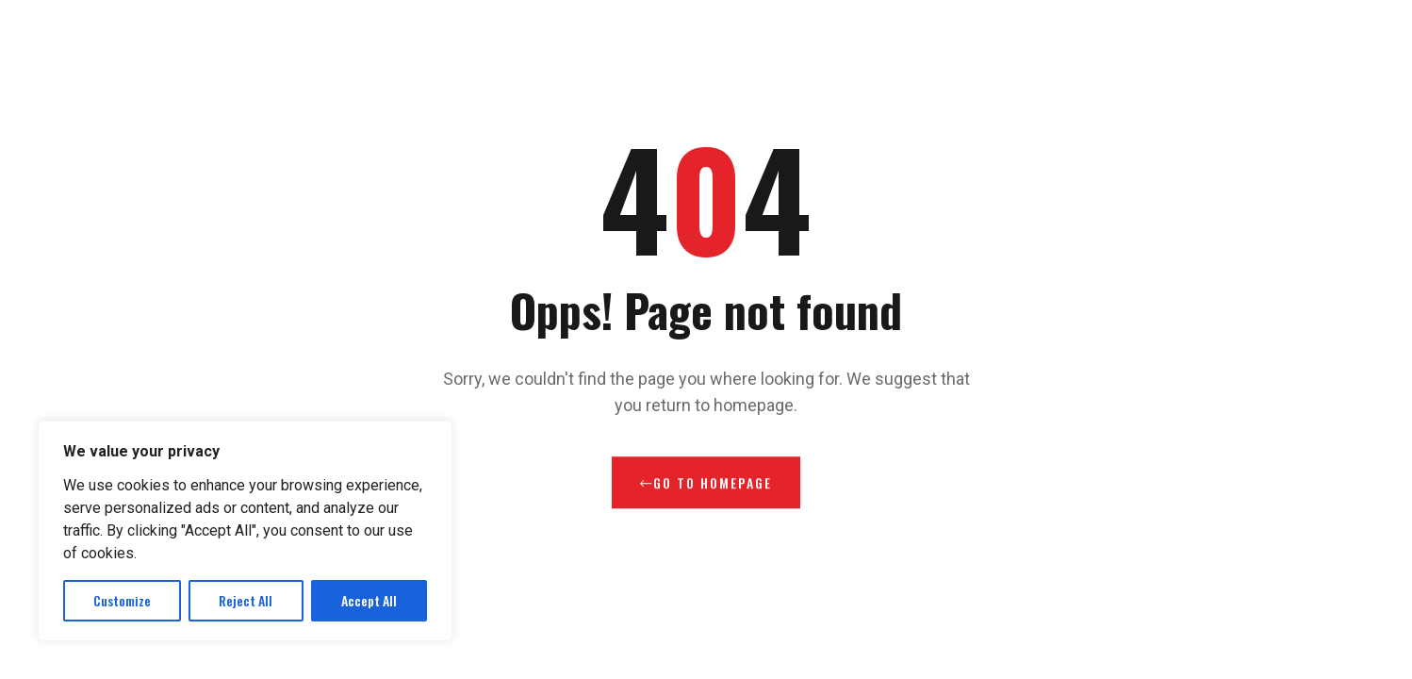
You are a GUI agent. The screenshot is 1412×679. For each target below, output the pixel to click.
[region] (245, 531)
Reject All (245, 600)
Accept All (369, 600)
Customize (122, 600)
